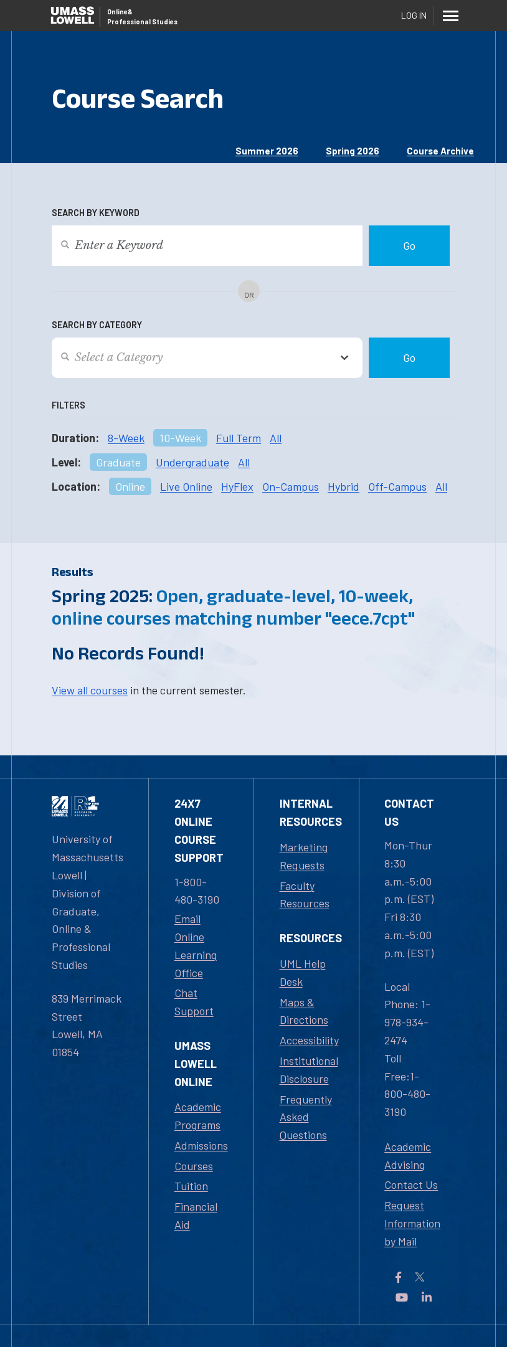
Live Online (186, 486)
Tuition (191, 1186)
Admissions (201, 1145)
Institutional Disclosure (309, 1069)
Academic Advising (407, 1155)
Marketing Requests (304, 856)
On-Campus (290, 486)
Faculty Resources (304, 894)
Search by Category (97, 324)
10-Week (180, 438)
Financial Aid (195, 1215)
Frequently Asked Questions (306, 1117)
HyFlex (237, 486)
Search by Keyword (96, 212)
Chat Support (194, 1002)
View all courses (90, 690)
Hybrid (343, 486)
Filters (68, 405)
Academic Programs (197, 1116)
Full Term (238, 438)
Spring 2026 (352, 150)
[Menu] (450, 15)
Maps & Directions (304, 1011)
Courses (193, 1166)
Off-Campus (397, 486)
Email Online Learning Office (195, 945)
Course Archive (440, 150)
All (276, 438)
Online (130, 486)
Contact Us (411, 1184)
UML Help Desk (303, 972)
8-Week (126, 438)
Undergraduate (192, 462)
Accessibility (309, 1040)
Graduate (118, 462)
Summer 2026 (266, 150)
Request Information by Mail (412, 1223)
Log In (414, 15)
